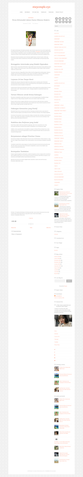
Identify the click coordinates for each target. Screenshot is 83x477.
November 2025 (57, 262)
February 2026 (57, 256)
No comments (35, 23)
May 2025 (56, 273)
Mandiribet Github (58, 160)
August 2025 (56, 267)
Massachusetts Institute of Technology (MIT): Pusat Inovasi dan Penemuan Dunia (65, 193)
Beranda (56, 250)
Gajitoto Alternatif (58, 171)
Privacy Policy (59, 12)
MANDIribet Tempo (58, 152)
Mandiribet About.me (58, 130)
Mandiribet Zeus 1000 (58, 69)
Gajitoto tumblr (57, 168)
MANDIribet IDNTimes (58, 146)
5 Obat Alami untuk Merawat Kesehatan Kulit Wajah (63, 305)
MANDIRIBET (57, 38)
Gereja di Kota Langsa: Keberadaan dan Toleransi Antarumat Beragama (64, 215)
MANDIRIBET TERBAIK (59, 138)
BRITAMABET (57, 85)
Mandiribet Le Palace (58, 124)
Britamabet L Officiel (58, 96)
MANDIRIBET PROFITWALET (60, 110)
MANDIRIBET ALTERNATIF (59, 107)
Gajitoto (56, 165)
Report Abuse (59, 290)
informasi (30, 17)
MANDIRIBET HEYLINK (59, 41)
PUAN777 (56, 77)
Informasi (27, 12)
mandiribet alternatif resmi (59, 36)
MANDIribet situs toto (58, 135)
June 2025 (56, 271)
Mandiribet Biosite (58, 127)
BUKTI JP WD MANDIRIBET (60, 55)
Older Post (48, 227)
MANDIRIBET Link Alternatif (60, 63)
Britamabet (38, 51)
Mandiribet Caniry (57, 121)
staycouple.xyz (41, 7)
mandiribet (56, 154)
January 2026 (57, 258)
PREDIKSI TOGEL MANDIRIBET (60, 58)
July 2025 (56, 269)
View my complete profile (59, 297)
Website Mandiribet (58, 66)
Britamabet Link (57, 94)
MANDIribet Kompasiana (59, 149)
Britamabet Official (58, 91)
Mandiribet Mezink (58, 118)
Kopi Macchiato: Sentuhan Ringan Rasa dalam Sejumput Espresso (65, 389)
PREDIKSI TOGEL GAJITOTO (60, 47)
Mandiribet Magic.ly (58, 116)
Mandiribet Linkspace (58, 132)
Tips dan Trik (35, 12)
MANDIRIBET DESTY (58, 141)
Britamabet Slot (57, 99)
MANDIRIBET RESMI (58, 44)
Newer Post (13, 227)
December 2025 (57, 260)
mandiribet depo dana (58, 157)
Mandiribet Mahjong (58, 72)
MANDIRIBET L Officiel (58, 105)
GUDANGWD (57, 74)
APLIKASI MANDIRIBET (59, 60)
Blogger (65, 286)
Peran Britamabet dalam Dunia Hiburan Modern (31, 20)
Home (21, 12)
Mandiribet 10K (57, 163)
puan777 (56, 80)
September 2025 (57, 266)
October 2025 (57, 264)
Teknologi (43, 12)
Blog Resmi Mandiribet (58, 179)
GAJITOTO (56, 33)
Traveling (51, 12)
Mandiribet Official (58, 113)
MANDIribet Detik (57, 143)
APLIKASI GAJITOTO (58, 49)
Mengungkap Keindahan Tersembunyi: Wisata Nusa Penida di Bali (64, 427)
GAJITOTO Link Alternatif (59, 52)
